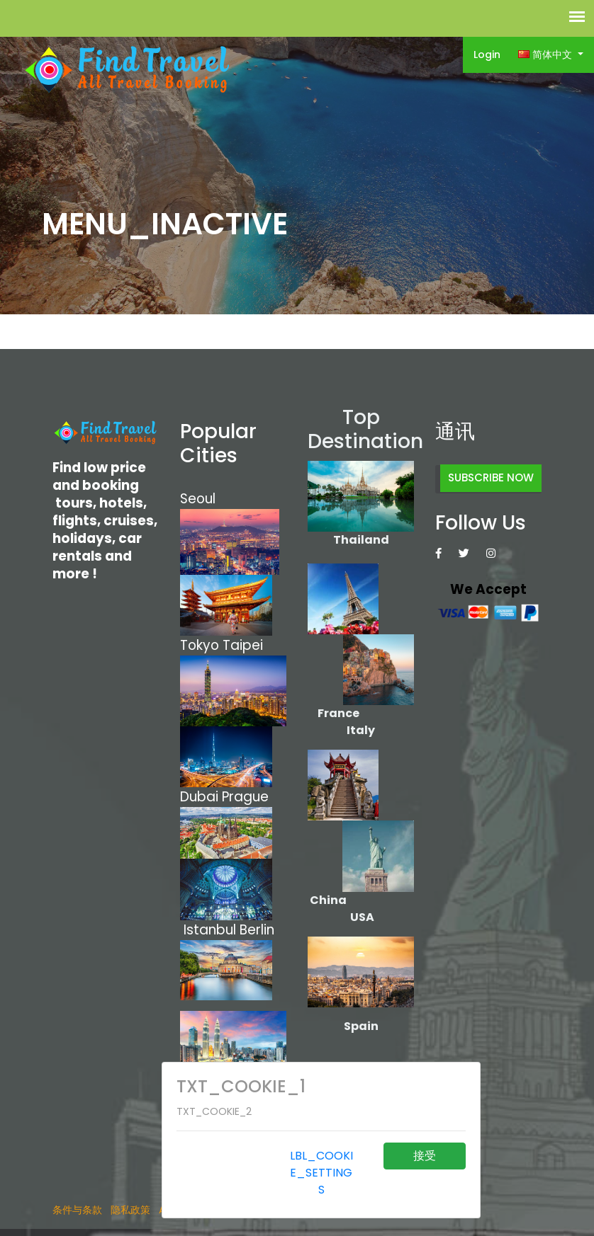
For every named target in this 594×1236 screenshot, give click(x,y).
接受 (424, 1156)
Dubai (199, 796)
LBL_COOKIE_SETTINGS (321, 1173)
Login (486, 54)
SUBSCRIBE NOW (491, 477)
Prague (245, 796)
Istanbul (210, 929)
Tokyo (201, 645)
